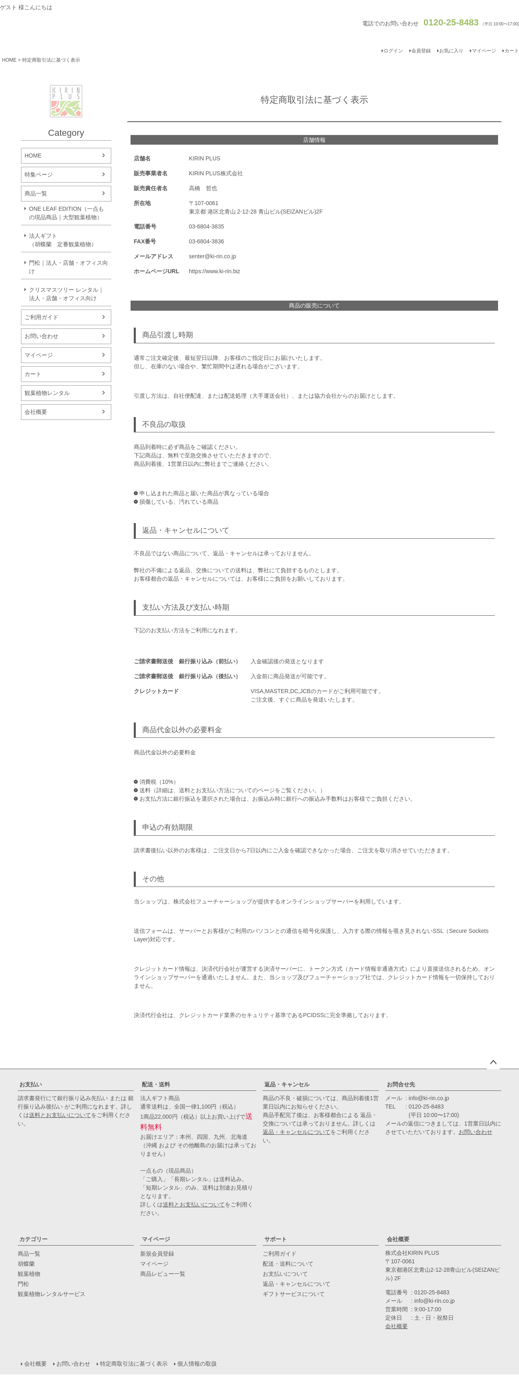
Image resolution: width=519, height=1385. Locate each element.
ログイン (393, 51)
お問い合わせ (41, 336)
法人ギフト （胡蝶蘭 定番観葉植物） (68, 240)
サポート (275, 1239)
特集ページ (39, 174)
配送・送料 (156, 1084)
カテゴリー (33, 1239)
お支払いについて (285, 1274)
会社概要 (36, 412)
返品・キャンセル (286, 1084)
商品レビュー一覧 (162, 1274)
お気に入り (451, 51)
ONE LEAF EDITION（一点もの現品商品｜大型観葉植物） (66, 213)
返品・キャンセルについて (296, 1132)
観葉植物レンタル (47, 393)
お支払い (30, 1084)
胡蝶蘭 (26, 1263)
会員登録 (421, 51)
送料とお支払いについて (60, 1115)
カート (33, 374)
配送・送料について (288, 1263)
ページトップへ (493, 1062)
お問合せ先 (401, 1084)
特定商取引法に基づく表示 (134, 1363)
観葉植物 (29, 1274)
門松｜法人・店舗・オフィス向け (68, 267)
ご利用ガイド (41, 317)
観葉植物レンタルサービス (51, 1294)
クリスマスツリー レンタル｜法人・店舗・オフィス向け (66, 294)
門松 (23, 1284)
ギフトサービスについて (294, 1294)
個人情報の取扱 (197, 1363)
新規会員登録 (157, 1253)
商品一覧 (36, 193)
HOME (9, 60)
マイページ (484, 51)
